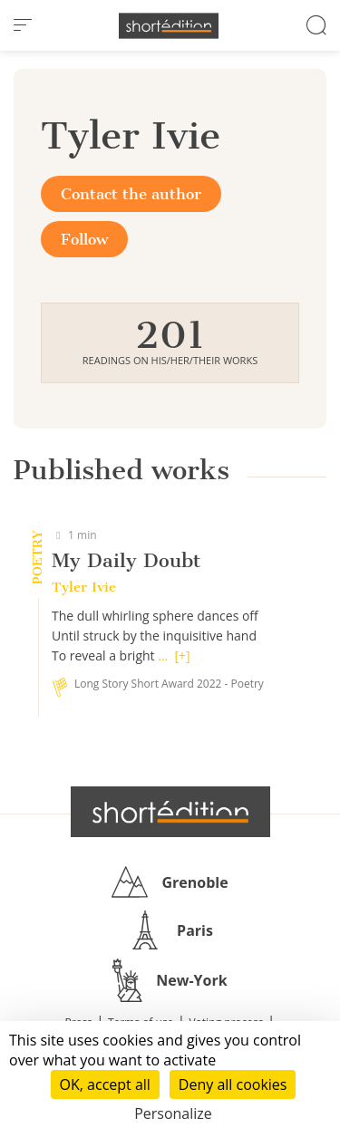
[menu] (22, 25)
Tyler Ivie (84, 587)
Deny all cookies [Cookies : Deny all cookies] (233, 1084)
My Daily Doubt (126, 560)
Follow (84, 239)
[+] (182, 655)
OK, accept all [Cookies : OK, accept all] (105, 1084)
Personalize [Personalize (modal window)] (173, 1113)
